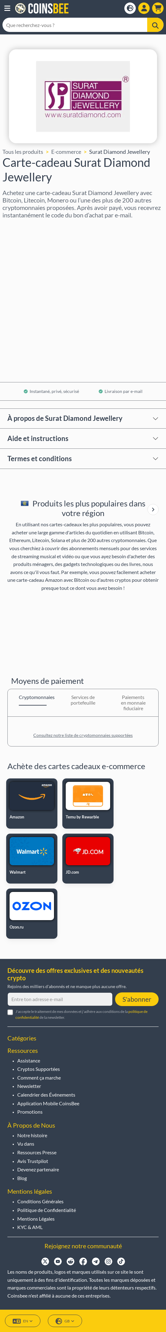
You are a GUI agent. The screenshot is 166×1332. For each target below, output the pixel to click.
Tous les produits (22, 151)
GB (65, 1321)
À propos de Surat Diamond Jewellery (64, 418)
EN (23, 1321)
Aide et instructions (37, 438)
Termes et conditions (39, 458)
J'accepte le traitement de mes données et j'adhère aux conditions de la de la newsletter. (81, 1014)
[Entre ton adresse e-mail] (60, 999)
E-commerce (66, 151)
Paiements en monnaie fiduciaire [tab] (133, 702)
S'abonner (136, 999)
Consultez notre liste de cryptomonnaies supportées (83, 735)
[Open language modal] (130, 8)
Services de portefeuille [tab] (83, 700)
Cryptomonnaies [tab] (33, 697)
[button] (7, 8)
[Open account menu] (144, 8)
